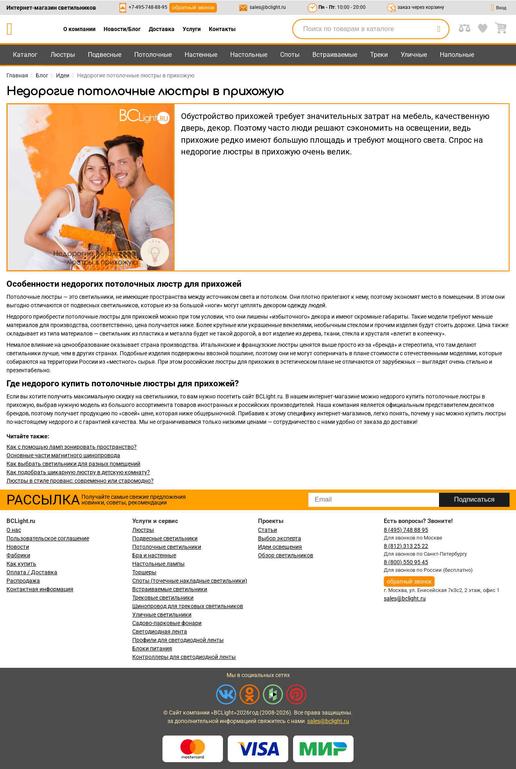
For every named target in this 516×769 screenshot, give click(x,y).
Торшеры (144, 572)
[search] (439, 29)
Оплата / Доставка (31, 572)
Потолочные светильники (166, 547)
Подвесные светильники (165, 538)
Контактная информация (39, 589)
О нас (13, 530)
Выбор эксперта (279, 538)
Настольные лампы (158, 564)
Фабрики (18, 555)
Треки (379, 54)
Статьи (267, 530)
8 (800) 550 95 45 (406, 562)
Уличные (414, 54)
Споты (290, 54)
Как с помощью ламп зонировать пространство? (71, 447)
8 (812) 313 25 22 (406, 546)
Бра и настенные (154, 555)
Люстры (62, 54)
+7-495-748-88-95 (148, 7)
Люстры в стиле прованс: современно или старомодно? (80, 480)
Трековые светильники (163, 597)
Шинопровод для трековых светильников (187, 606)
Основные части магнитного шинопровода (63, 455)
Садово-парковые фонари (167, 623)
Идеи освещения (280, 547)
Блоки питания (152, 648)
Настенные (201, 54)
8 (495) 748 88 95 (406, 530)
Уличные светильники (161, 614)
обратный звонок (193, 7)
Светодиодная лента (159, 631)
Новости (17, 547)
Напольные (457, 54)
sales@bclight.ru (268, 7)
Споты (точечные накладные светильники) (189, 580)
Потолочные (153, 54)
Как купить (21, 564)
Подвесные (104, 54)
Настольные (248, 54)
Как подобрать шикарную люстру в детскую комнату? (78, 472)
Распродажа (23, 580)
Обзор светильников (285, 555)
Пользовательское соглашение (47, 538)
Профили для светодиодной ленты (178, 640)
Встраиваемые (334, 54)
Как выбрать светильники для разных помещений (73, 464)
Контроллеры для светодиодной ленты (184, 657)
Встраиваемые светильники (169, 589)
